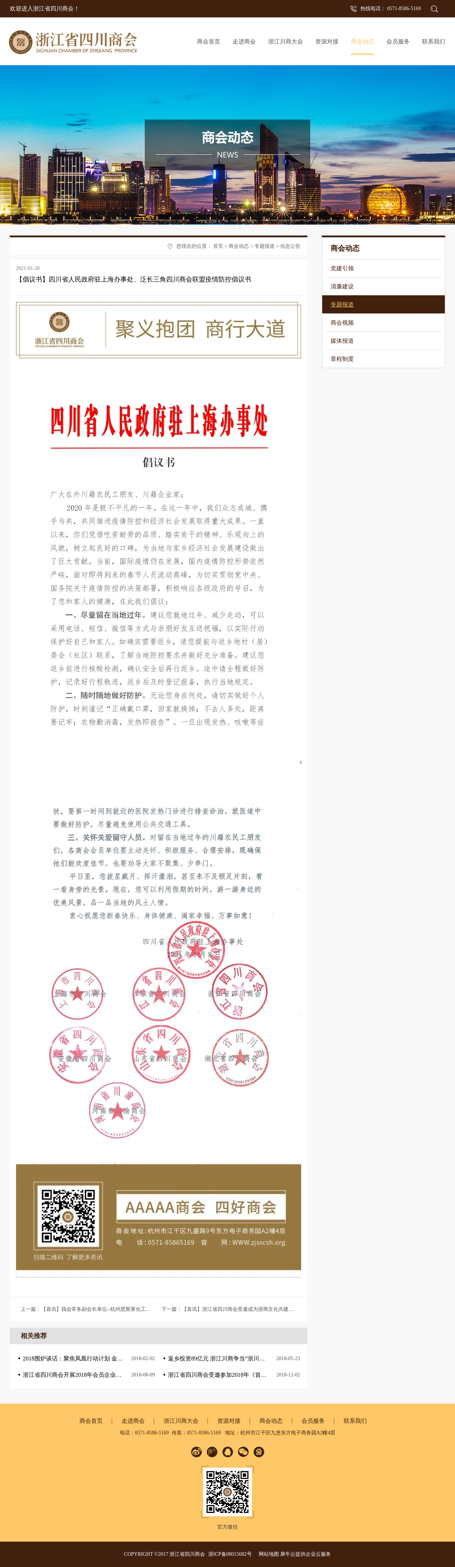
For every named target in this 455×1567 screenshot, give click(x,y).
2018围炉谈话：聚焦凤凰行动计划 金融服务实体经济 (90, 1358)
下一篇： (230, 1309)
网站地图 (267, 1554)
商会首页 (208, 41)
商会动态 (239, 246)
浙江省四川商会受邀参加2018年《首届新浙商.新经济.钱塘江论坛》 (253, 1375)
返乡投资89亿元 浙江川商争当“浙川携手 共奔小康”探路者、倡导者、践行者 (265, 1358)
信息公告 (290, 246)
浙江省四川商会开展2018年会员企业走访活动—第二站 (92, 1375)
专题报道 (264, 246)
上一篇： (128, 1309)
